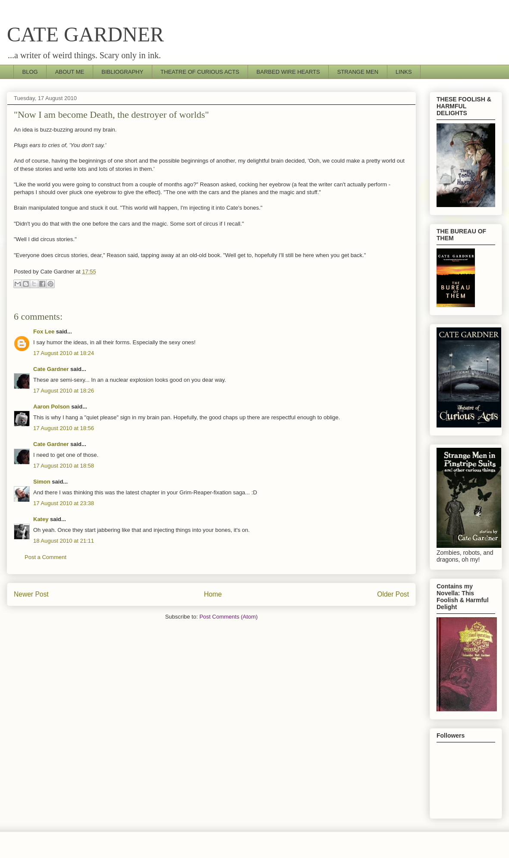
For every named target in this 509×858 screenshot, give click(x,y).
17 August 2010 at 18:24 (63, 353)
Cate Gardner (51, 369)
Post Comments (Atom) (228, 616)
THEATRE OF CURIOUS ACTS (199, 72)
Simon (41, 481)
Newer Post (31, 594)
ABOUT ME (70, 72)
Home (213, 594)
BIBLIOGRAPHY (122, 72)
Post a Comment (45, 557)
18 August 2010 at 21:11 (63, 540)
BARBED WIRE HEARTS (288, 72)
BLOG (30, 72)
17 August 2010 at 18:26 (63, 390)
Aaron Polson (51, 406)
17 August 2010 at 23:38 (63, 503)
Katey (40, 519)
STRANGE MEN (357, 72)
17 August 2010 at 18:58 (63, 465)
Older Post (393, 594)
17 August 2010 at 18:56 (63, 428)
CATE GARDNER (85, 34)
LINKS (404, 72)
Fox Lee (43, 331)
